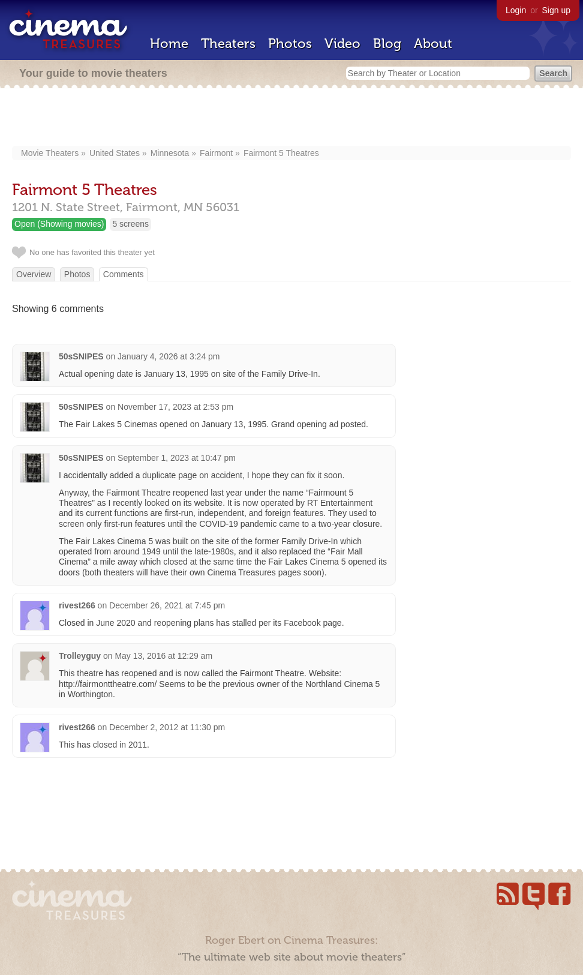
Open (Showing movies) (59, 224)
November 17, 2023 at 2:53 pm (175, 407)
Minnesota (170, 153)
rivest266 (77, 605)
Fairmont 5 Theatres (281, 153)
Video (342, 43)
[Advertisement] (291, 118)
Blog (387, 43)
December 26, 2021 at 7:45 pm (167, 605)
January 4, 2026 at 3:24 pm (169, 356)
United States (114, 153)
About (433, 43)
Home (169, 43)
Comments (123, 274)
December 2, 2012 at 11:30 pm (167, 727)
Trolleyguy (80, 656)
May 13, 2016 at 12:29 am (163, 656)
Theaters (228, 43)
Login (516, 10)
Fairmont (216, 153)
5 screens (130, 224)
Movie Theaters (50, 153)
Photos (290, 43)
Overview (33, 274)
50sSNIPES (81, 356)
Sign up (556, 10)
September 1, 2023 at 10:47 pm (177, 458)
